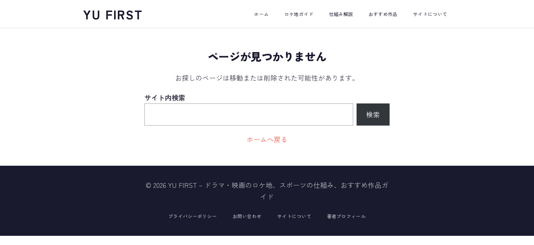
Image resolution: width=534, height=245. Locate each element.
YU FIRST (113, 14)
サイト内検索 (164, 97)
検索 (373, 114)
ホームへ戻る (267, 139)
